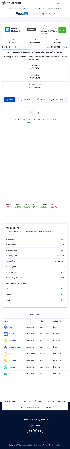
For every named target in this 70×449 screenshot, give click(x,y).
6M (39, 119)
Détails (10, 100)
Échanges (26, 100)
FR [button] (52, 13)
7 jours (26, 204)
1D (19, 119)
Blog (21, 407)
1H (15, 119)
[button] (22, 13)
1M (29, 119)
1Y (43, 119)
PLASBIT (35, 425)
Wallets (61, 401)
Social (41, 100)
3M (34, 119)
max (54, 119)
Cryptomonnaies (11, 401)
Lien (62, 289)
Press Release (33, 407)
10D (24, 119)
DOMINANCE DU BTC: (16, 9)
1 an (51, 204)
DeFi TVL (27, 401)
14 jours (35, 204)
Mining (51, 401)
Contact (47, 407)
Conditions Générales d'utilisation (47, 445)
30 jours (44, 204)
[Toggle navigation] (64, 3)
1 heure (8, 204)
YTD (48, 119)
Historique (58, 100)
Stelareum (23, 445)
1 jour (17, 204)
